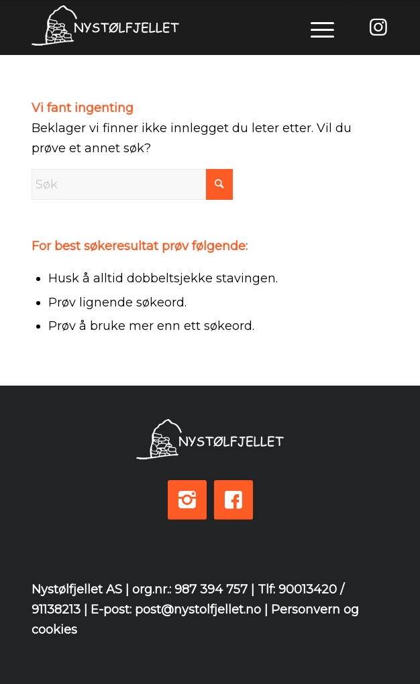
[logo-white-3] (174, 27)
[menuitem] (315, 27)
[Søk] (132, 184)
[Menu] (315, 27)
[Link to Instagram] (378, 27)
